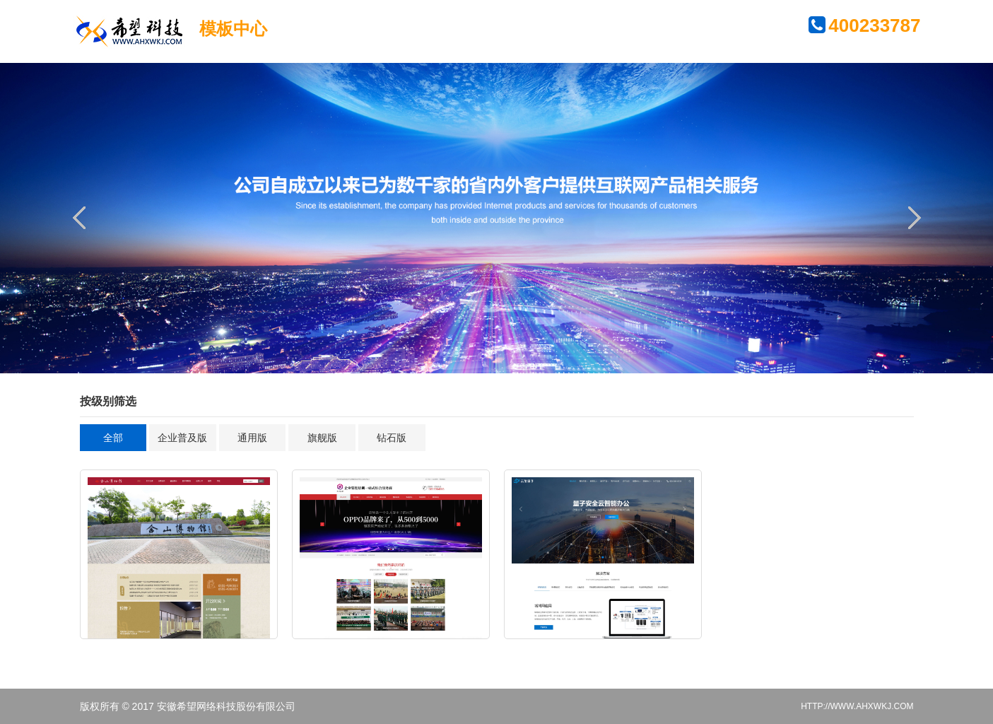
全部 (113, 437)
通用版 (252, 437)
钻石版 (391, 437)
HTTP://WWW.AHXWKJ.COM (857, 706)
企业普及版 (182, 437)
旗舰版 (322, 437)
